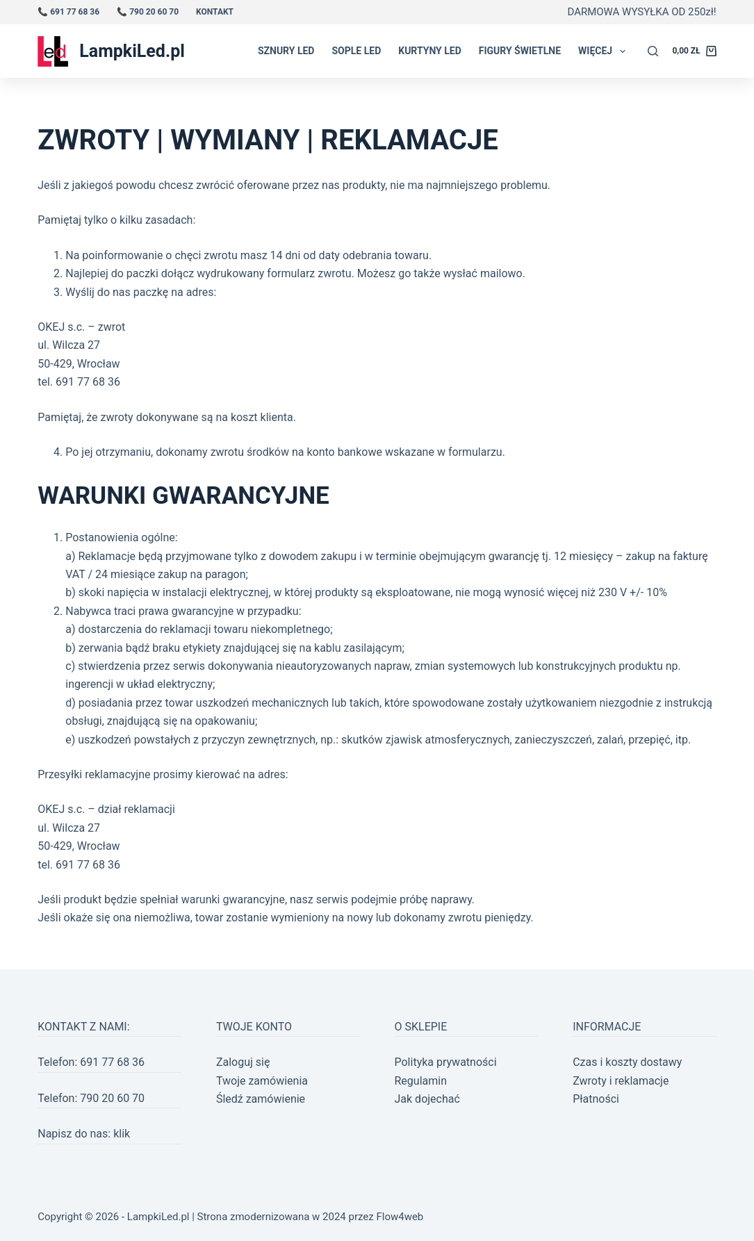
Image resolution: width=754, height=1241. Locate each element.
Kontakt (214, 12)
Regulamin (421, 1080)
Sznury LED (286, 50)
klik (121, 1133)
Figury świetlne (520, 50)
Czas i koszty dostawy (627, 1062)
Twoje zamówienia (262, 1080)
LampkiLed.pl (132, 51)
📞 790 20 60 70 (148, 12)
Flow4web (399, 1216)
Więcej (604, 51)
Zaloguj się (243, 1062)
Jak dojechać (427, 1099)
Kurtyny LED (429, 50)
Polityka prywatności (446, 1062)
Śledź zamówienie (260, 1099)
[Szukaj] (653, 51)
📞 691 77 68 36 (68, 12)
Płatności (596, 1099)
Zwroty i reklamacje (621, 1080)
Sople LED (356, 50)
